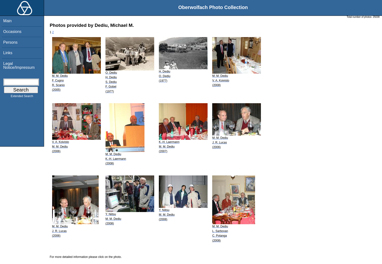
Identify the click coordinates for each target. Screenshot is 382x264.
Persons (10, 42)
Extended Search (22, 97)
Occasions (12, 32)
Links (7, 53)
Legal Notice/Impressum (19, 65)
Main (7, 21)
